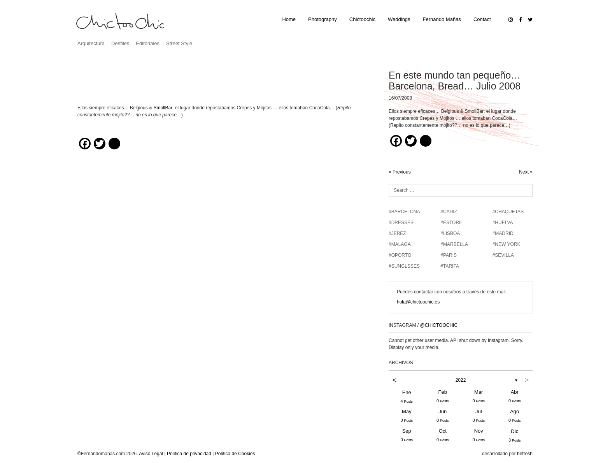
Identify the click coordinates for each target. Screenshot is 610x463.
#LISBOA (450, 233)
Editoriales (148, 43)
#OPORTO (400, 255)
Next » (526, 172)
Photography (322, 19)
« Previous (400, 172)
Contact (482, 19)
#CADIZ (448, 211)
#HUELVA (503, 222)
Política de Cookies (235, 453)
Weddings (399, 19)
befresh (525, 453)
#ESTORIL (451, 222)
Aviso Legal (151, 453)
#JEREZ (397, 233)
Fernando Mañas (442, 19)
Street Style (179, 43)
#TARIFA (449, 266)
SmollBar (162, 107)
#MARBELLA (454, 244)
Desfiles (120, 43)
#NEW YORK (507, 244)
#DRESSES (401, 222)
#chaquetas (508, 211)
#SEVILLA (503, 255)
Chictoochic (362, 19)
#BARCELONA (404, 211)
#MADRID (503, 233)
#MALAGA (400, 244)
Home (289, 19)
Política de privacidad (189, 453)
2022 (461, 380)
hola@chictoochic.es (418, 302)
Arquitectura (91, 43)
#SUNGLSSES (404, 266)
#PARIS (448, 255)
